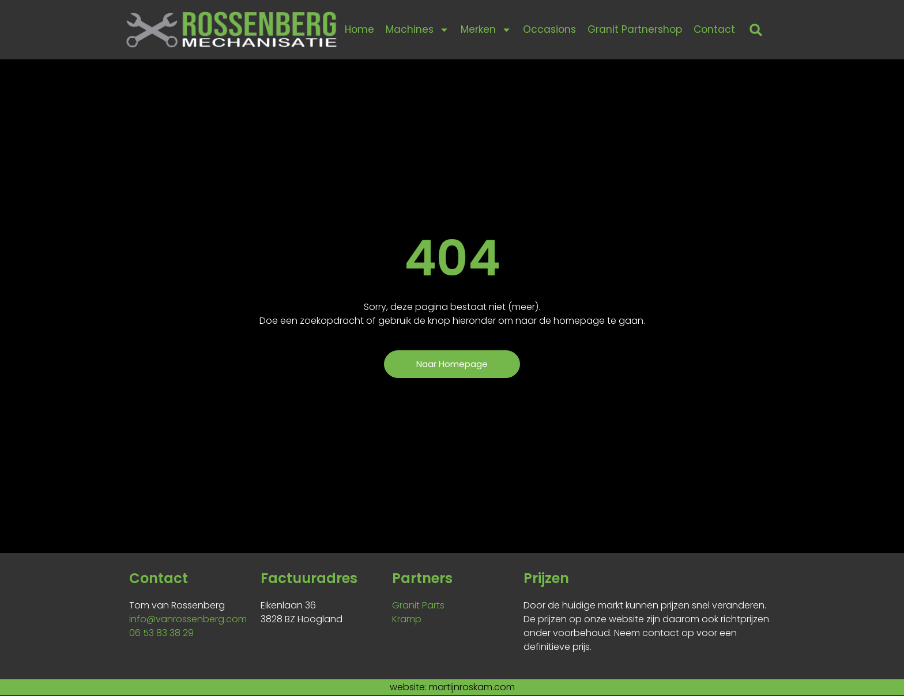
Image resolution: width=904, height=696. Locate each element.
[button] (756, 30)
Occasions (549, 29)
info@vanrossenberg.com (188, 619)
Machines (417, 29)
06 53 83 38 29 (161, 633)
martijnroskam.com (472, 687)
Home (359, 29)
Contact (714, 29)
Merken (486, 29)
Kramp (406, 619)
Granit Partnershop (634, 29)
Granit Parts (418, 605)
